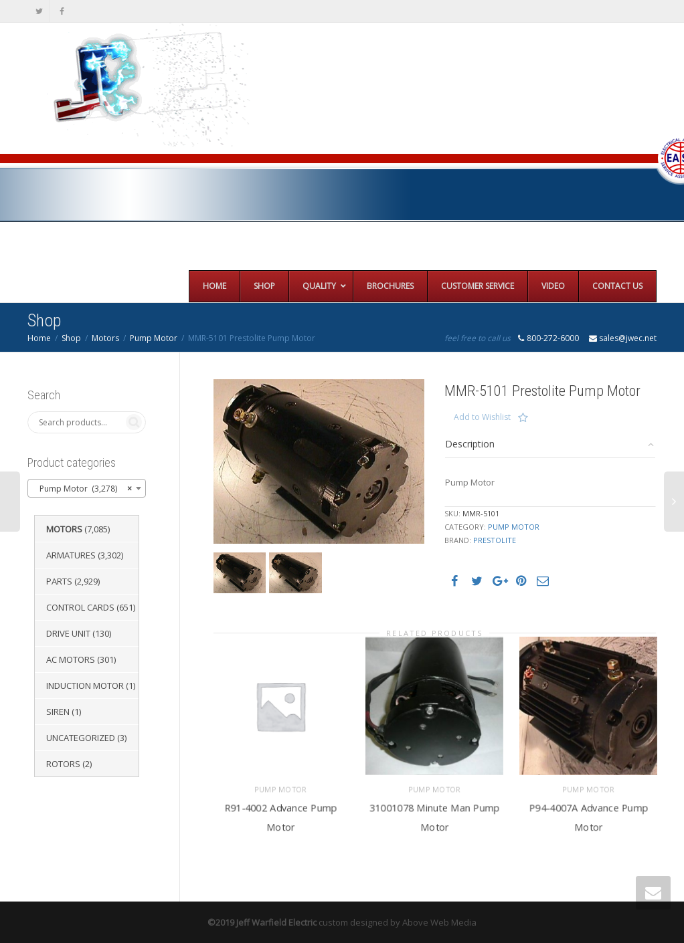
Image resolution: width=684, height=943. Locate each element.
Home (39, 338)
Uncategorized (80, 738)
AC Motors (70, 659)
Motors (105, 338)
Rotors (63, 764)
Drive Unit (68, 633)
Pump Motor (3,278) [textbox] (82, 489)
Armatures (71, 555)
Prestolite (494, 540)
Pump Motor (153, 338)
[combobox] (86, 488)
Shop (71, 338)
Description (470, 443)
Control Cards (80, 607)
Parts (59, 581)
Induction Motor (85, 685)
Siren (58, 712)
